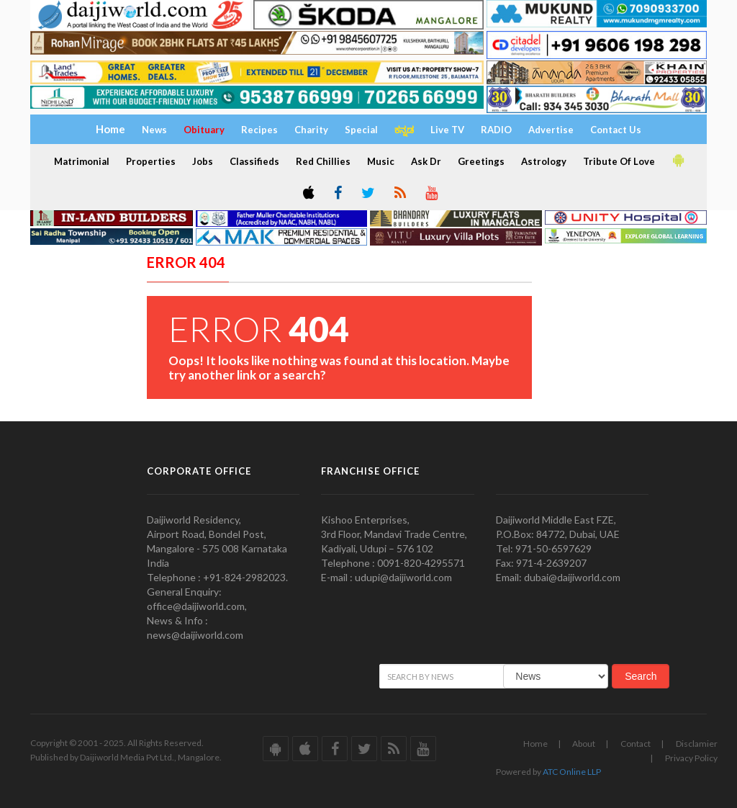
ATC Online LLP (572, 771)
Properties (151, 161)
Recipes (259, 129)
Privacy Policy (691, 758)
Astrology (543, 161)
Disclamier (697, 743)
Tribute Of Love (619, 161)
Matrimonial (81, 161)
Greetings (481, 161)
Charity (311, 129)
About (583, 743)
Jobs (202, 161)
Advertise (551, 129)
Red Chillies (323, 161)
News (154, 129)
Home (535, 743)
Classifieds (254, 161)
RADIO (496, 129)
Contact (635, 743)
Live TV (447, 129)
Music (380, 161)
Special (361, 129)
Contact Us (615, 129)
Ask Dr (426, 161)
